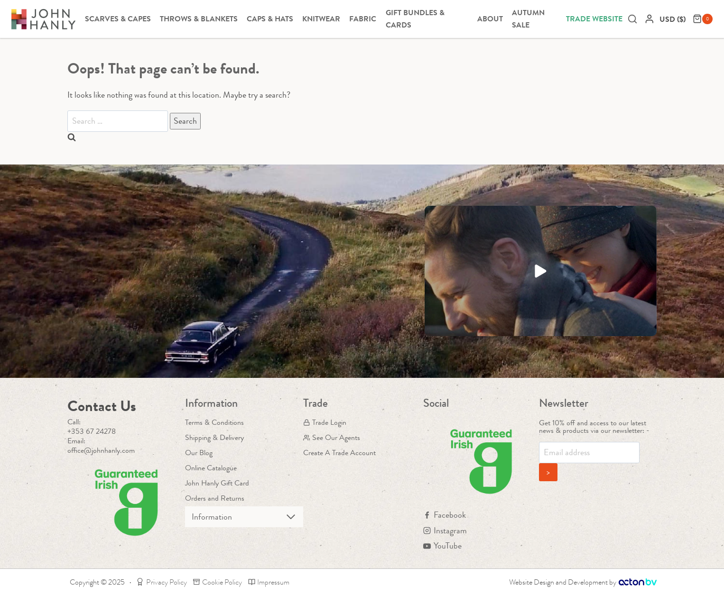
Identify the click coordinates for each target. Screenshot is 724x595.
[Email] (589, 452)
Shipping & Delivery (214, 437)
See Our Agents (331, 437)
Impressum (269, 582)
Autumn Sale (528, 18)
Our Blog (199, 452)
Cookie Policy (217, 582)
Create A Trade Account (339, 452)
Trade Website (594, 18)
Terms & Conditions (214, 422)
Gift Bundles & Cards (415, 18)
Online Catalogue (211, 467)
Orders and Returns (214, 498)
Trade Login (324, 422)
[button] (541, 271)
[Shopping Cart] (703, 19)
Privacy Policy (161, 582)
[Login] (649, 19)
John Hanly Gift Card (217, 482)
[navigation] (673, 19)
